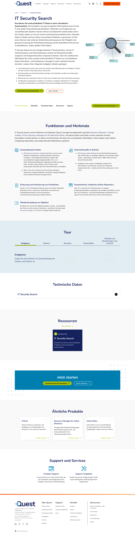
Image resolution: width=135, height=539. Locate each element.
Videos (92, 522)
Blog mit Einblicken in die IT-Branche (97, 507)
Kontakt (44, 523)
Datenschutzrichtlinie (20, 514)
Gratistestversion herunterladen (28, 91)
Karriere (44, 520)
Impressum (28, 514)
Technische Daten (47, 106)
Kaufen (72, 510)
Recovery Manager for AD (39, 135)
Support (70, 106)
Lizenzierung (73, 516)
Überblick (34, 106)
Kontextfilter (88, 243)
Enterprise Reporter (98, 132)
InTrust (25, 135)
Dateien (46, 243)
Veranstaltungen (95, 518)
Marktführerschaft (47, 510)
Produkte (24, 13)
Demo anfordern (54, 91)
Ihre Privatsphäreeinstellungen (22, 516)
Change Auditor (85, 153)
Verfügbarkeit (18, 520)
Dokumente (93, 515)
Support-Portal (59, 506)
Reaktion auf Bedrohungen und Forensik (109, 241)
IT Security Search (27, 294)
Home (16, 13)
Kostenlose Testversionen (111, 4)
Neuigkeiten (45, 516)
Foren (57, 513)
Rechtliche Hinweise (19, 512)
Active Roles (59, 135)
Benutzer (67, 243)
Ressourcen (60, 106)
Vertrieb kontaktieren (76, 513)
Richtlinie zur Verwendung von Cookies (23, 518)
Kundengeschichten (47, 513)
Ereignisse (25, 243)
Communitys (93, 511)
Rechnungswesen (75, 520)
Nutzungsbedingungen (30, 512)
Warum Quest (46, 506)
